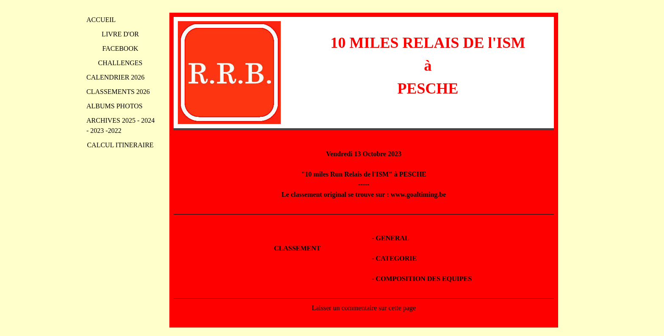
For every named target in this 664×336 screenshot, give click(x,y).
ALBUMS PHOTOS (114, 106)
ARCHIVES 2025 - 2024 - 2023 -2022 (120, 125)
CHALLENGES (120, 62)
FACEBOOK (120, 48)
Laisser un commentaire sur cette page (364, 307)
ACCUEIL (101, 19)
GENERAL (392, 238)
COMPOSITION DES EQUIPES (424, 278)
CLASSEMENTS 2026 (118, 91)
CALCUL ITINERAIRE (120, 145)
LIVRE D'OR (120, 34)
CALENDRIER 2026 (115, 77)
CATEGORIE (396, 258)
